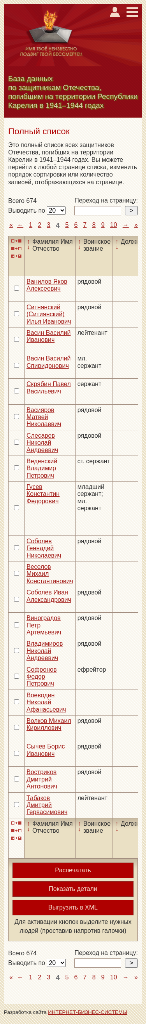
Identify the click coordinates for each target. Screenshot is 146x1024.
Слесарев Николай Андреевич (42, 442)
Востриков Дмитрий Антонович (41, 779)
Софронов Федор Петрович (41, 676)
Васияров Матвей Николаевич (43, 417)
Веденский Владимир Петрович (41, 468)
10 (113, 225)
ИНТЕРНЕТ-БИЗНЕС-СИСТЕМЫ (87, 1012)
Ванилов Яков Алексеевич (46, 285)
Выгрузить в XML (73, 907)
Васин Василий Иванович (48, 336)
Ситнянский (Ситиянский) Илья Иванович (48, 314)
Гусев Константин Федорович (43, 493)
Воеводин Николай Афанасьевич (46, 702)
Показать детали (73, 888)
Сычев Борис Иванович (45, 750)
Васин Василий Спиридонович (48, 362)
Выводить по (27, 210)
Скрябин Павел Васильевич (48, 387)
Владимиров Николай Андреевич (44, 650)
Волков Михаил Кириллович (48, 724)
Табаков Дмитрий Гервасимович (46, 805)
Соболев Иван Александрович (48, 596)
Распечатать (73, 870)
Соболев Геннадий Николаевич (43, 548)
